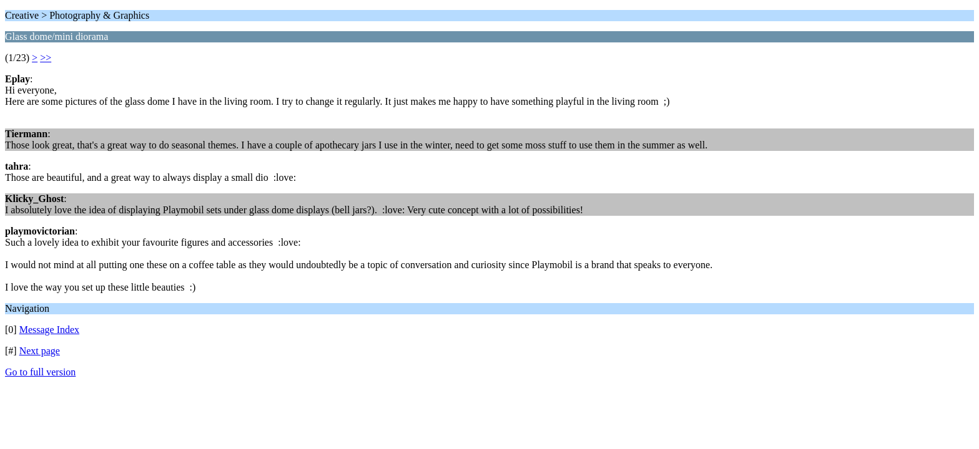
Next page (39, 350)
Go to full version (40, 372)
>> (45, 57)
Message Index (49, 329)
